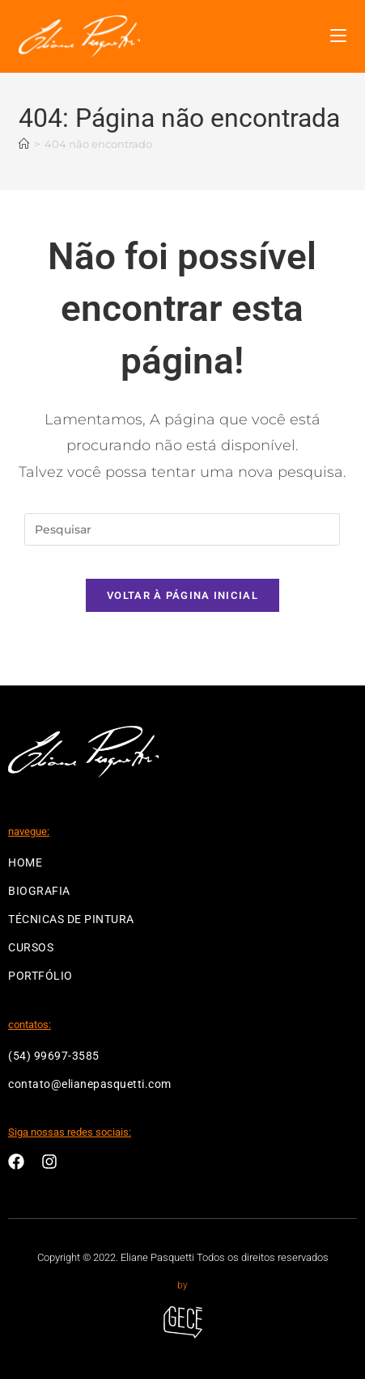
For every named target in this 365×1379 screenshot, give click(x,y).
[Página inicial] (24, 144)
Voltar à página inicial (182, 595)
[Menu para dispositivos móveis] (338, 36)
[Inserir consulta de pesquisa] (182, 529)
